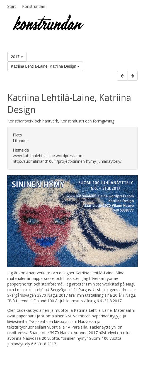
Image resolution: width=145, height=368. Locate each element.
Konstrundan (33, 6)
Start (11, 6)
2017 (17, 57)
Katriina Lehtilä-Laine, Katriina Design (45, 66)
